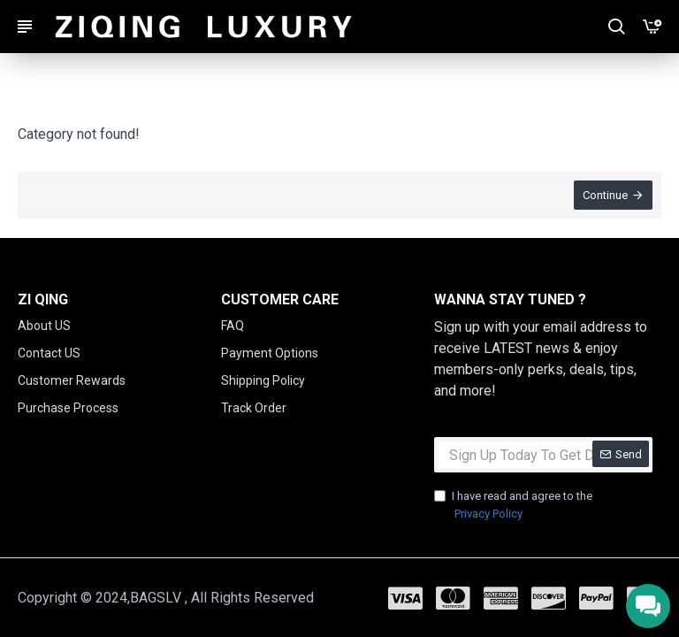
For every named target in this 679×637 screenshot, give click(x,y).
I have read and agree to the (513, 505)
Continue (605, 195)
